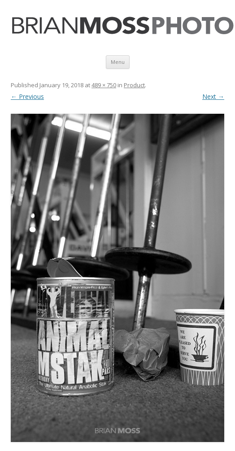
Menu (118, 61)
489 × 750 (103, 85)
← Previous (27, 96)
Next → (213, 96)
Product (134, 85)
